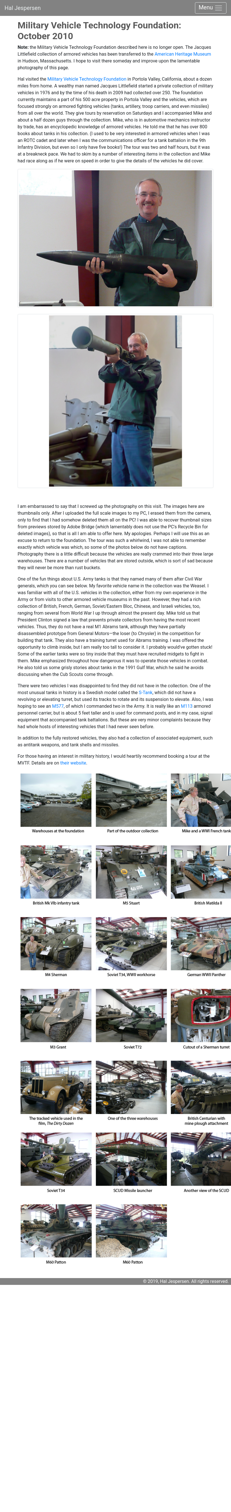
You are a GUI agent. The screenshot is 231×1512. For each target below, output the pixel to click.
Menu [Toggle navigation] (211, 8)
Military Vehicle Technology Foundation (86, 79)
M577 (58, 706)
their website (72, 763)
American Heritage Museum (183, 54)
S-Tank (145, 692)
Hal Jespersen (23, 8)
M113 (187, 706)
